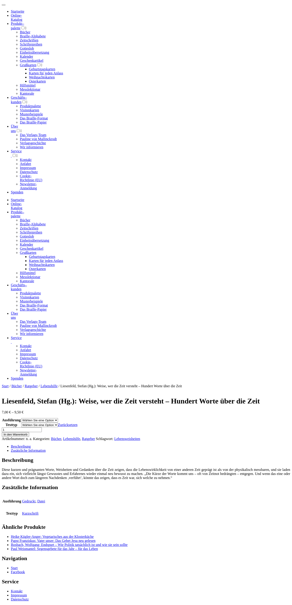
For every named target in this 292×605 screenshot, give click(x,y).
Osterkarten (37, 81)
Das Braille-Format (34, 118)
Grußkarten (28, 65)
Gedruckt (29, 501)
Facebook (18, 572)
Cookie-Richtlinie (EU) (31, 178)
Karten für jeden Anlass (46, 73)
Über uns (14, 315)
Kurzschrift (30, 513)
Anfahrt (25, 164)
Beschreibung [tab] (21, 446)
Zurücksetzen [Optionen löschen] (67, 425)
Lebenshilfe (49, 386)
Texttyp (11, 425)
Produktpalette (30, 106)
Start (5, 386)
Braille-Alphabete (33, 36)
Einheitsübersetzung (34, 52)
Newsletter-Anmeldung (28, 186)
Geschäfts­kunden (19, 287)
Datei (41, 501)
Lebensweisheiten (127, 439)
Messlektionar (30, 89)
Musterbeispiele (31, 114)
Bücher (25, 32)
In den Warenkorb (15, 434)
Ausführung (11, 420)
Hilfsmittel (27, 85)
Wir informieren (31, 147)
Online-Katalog (16, 17)
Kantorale (27, 93)
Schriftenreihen (31, 44)
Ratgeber (31, 386)
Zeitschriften (29, 40)
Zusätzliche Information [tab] (28, 450)
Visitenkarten (29, 110)
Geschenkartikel (31, 60)
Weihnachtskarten (42, 77)
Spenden (17, 192)
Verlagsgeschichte (33, 143)
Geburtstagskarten (42, 69)
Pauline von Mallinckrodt (38, 139)
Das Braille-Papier (33, 122)
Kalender (26, 56)
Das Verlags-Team (33, 135)
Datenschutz (29, 172)
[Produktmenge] (22, 429)
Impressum (28, 168)
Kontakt (26, 160)
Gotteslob (27, 48)
